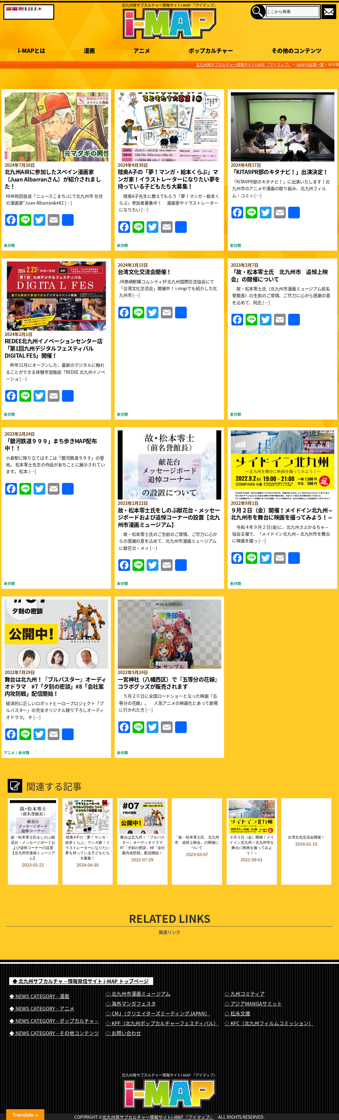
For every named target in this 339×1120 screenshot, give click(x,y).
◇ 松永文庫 (237, 996)
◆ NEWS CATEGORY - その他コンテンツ (54, 1016)
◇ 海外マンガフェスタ (130, 986)
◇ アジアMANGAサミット (253, 986)
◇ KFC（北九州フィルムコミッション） (268, 1006)
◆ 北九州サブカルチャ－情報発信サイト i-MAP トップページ (80, 964)
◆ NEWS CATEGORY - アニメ (41, 991)
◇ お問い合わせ (123, 1016)
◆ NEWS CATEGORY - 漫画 (39, 979)
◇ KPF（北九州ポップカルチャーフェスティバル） (162, 1006)
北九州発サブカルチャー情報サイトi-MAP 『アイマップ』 (158, 1113)
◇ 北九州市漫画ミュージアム (137, 977)
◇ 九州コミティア (244, 977)
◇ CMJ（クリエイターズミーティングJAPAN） (157, 996)
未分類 (9, 245)
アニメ (9, 752)
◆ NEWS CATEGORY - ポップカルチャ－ (54, 1004)
